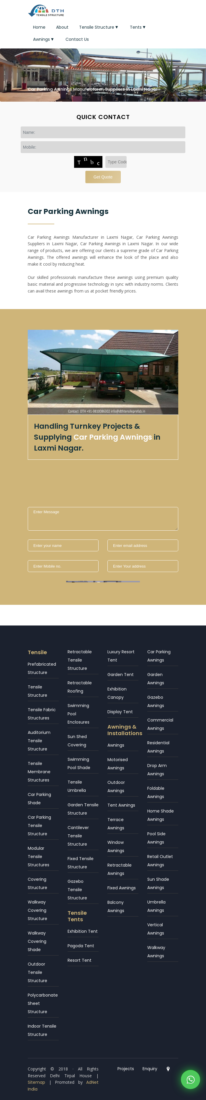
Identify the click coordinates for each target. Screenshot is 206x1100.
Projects (125, 1069)
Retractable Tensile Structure (80, 660)
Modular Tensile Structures (38, 856)
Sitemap (36, 1082)
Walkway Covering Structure (37, 910)
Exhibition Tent (83, 931)
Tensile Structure (99, 27)
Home (39, 27)
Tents (138, 27)
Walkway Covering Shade (37, 941)
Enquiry (150, 1069)
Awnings (44, 39)
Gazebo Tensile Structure (77, 889)
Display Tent (120, 712)
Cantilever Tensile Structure (78, 836)
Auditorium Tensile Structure (39, 740)
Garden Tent (120, 674)
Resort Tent (79, 960)
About (62, 27)
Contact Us (77, 39)
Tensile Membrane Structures (39, 772)
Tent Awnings (121, 805)
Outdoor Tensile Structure (37, 972)
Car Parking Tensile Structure (39, 825)
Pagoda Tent (81, 946)
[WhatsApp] (190, 1081)
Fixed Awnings (121, 888)
